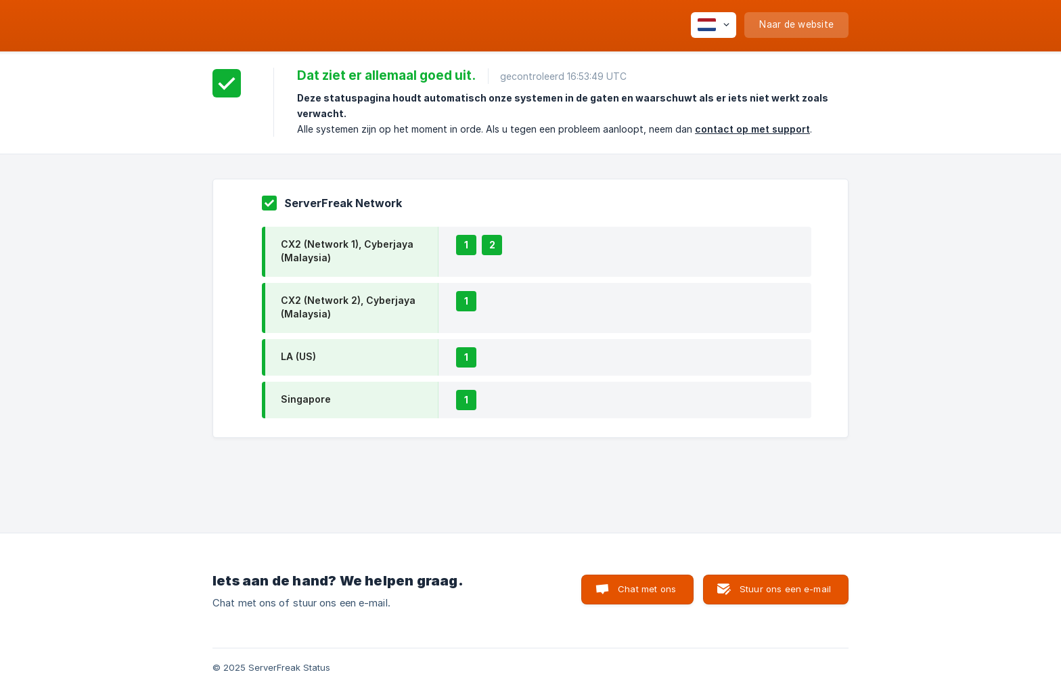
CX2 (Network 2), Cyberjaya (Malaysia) (348, 306)
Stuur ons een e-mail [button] (785, 588)
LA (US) (298, 356)
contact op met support (752, 129)
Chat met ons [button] (647, 588)
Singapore (306, 399)
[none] (713, 25)
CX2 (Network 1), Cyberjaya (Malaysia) (347, 250)
